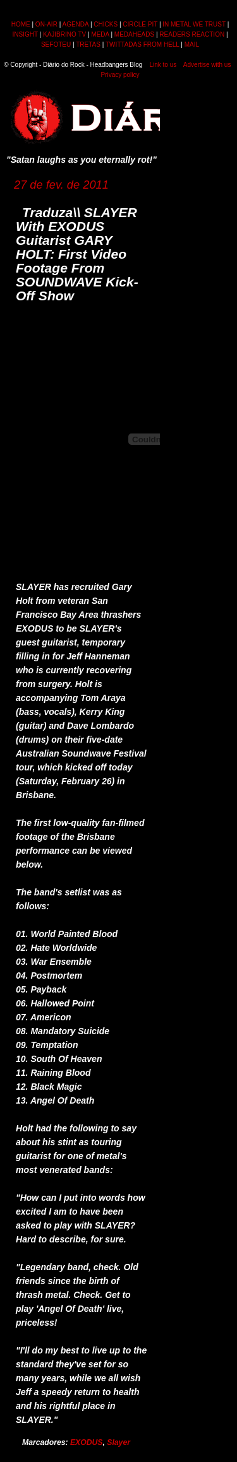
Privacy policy (119, 74)
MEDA (100, 34)
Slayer (118, 1442)
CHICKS (106, 24)
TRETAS (88, 44)
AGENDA (75, 24)
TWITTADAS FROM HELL (142, 44)
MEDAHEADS (134, 34)
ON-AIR (46, 24)
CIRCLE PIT (140, 24)
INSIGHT (24, 34)
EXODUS (86, 1442)
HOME (20, 24)
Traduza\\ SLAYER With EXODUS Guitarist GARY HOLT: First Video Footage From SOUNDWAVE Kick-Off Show (77, 254)
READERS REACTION (191, 34)
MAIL (192, 44)
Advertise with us (207, 64)
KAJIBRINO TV (64, 34)
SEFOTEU (56, 44)
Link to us (162, 64)
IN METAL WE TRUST (194, 24)
